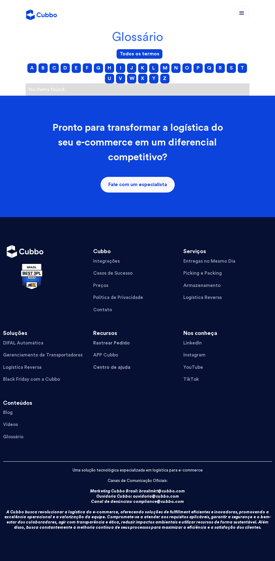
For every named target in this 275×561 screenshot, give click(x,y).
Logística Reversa (202, 297)
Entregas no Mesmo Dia (209, 261)
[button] (242, 13)
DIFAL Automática (23, 343)
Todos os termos (139, 53)
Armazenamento (202, 285)
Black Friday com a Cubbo (31, 379)
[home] (41, 13)
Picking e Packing (202, 273)
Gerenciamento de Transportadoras (42, 355)
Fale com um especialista (137, 184)
